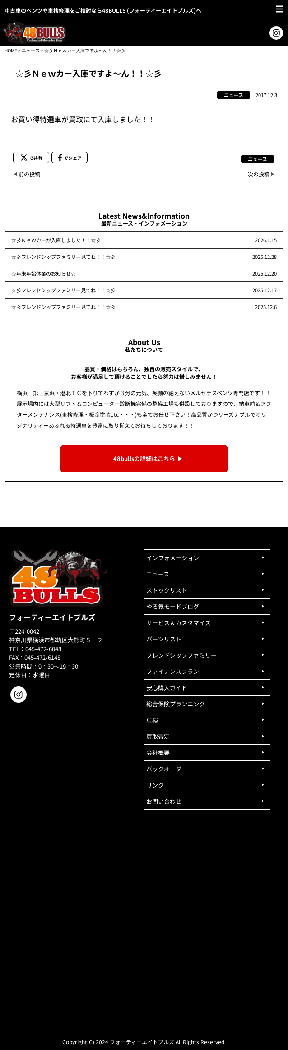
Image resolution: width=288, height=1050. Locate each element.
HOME (11, 50)
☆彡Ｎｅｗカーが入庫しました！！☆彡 (56, 240)
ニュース (31, 50)
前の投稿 (29, 174)
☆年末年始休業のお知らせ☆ (43, 273)
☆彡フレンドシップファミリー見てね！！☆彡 (63, 256)
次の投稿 (258, 174)
